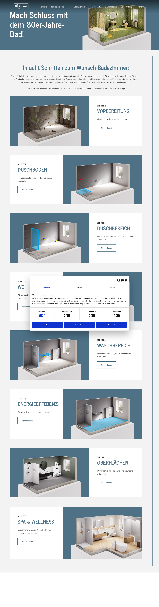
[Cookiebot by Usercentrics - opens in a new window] (117, 280)
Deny (48, 325)
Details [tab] (79, 288)
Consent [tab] (46, 288)
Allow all (111, 325)
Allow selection (79, 325)
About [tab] (112, 288)
